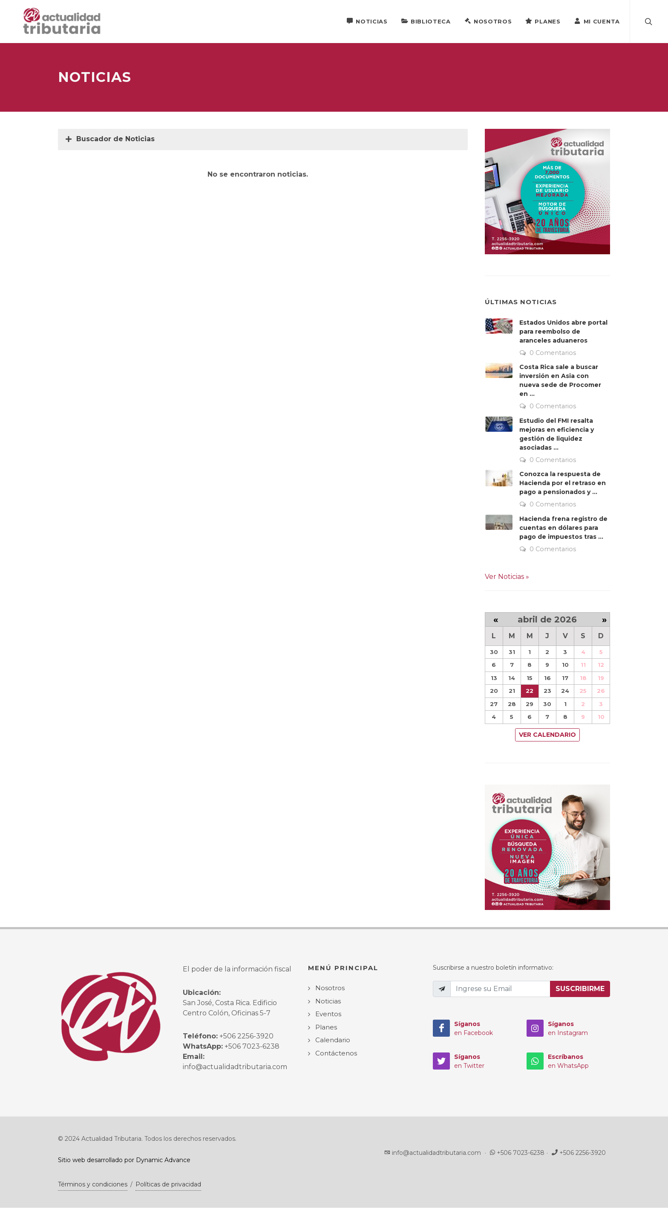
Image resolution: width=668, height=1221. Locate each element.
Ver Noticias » (507, 577)
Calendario (332, 1040)
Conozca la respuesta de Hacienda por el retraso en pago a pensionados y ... (562, 483)
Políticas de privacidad (168, 1185)
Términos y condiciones (92, 1185)
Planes (542, 21)
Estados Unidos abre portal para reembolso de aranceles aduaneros (563, 332)
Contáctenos (336, 1053)
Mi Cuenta (597, 21)
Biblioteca (426, 21)
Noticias (367, 21)
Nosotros (488, 21)
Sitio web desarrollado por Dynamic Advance (124, 1160)
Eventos (328, 1014)
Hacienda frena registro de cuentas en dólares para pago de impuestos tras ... (563, 528)
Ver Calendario (547, 735)
